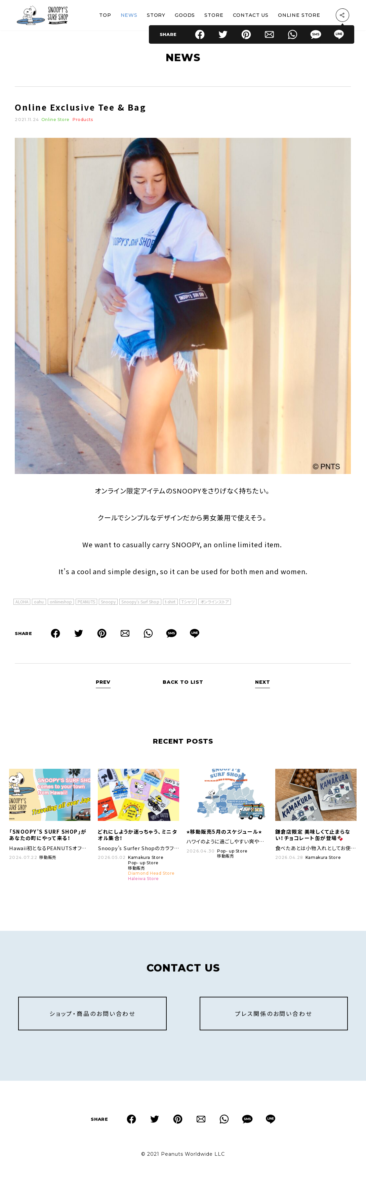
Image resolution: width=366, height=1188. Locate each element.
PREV (103, 685)
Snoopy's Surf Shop (140, 604)
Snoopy (108, 604)
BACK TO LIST (183, 685)
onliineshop (61, 604)
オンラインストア (214, 604)
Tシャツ (188, 604)
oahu (39, 604)
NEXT (262, 685)
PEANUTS (86, 604)
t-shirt (170, 604)
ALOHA (21, 604)
